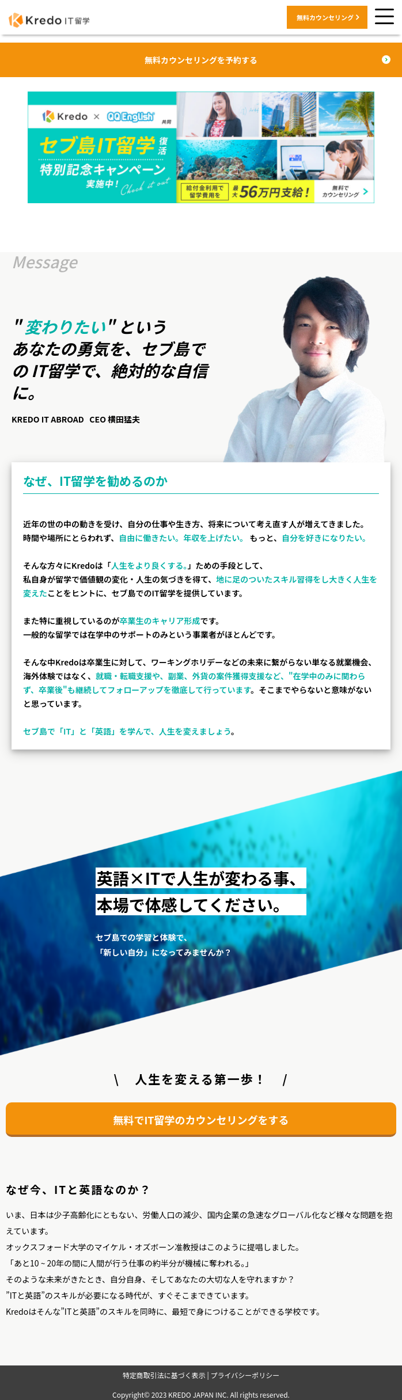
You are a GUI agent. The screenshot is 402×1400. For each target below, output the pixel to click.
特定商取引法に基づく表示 (164, 1375)
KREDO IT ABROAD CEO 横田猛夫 (76, 419)
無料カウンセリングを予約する (201, 60)
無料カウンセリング (325, 17)
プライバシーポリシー (244, 1375)
